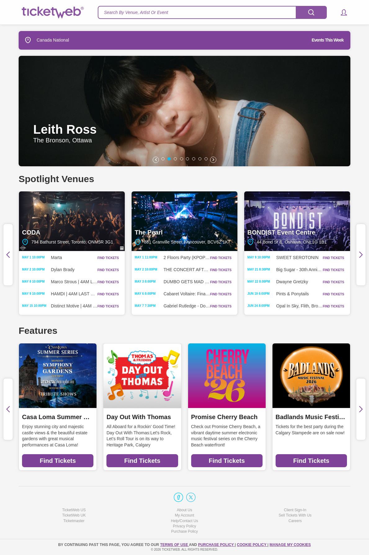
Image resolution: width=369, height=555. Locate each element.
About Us (184, 510)
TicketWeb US (74, 510)
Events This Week (328, 40)
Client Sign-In (295, 510)
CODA (72, 221)
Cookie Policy (252, 545)
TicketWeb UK (74, 515)
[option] (184, 111)
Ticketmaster (73, 521)
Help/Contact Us (184, 521)
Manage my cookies (290, 545)
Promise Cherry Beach (224, 417)
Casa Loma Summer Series (57, 417)
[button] (341, 12)
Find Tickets (58, 460)
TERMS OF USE (174, 545)
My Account (184, 515)
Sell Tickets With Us (295, 515)
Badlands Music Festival (311, 417)
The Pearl (184, 221)
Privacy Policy (184, 526)
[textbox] (212, 12)
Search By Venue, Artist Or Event (136, 12)
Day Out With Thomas (138, 417)
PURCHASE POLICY (216, 545)
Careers (295, 521)
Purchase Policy (184, 531)
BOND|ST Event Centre (297, 221)
